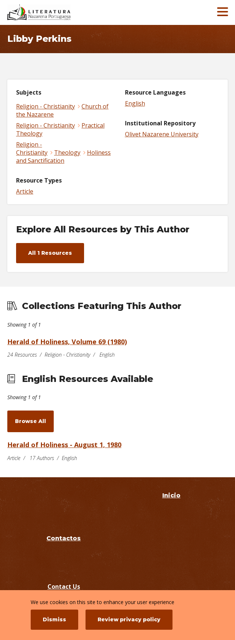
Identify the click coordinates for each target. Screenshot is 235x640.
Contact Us (64, 586)
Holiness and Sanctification (63, 156)
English (135, 103)
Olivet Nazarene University (161, 134)
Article (24, 191)
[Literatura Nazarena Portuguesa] (60, 12)
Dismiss (54, 619)
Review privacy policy (129, 619)
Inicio (171, 495)
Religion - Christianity (45, 106)
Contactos (63, 538)
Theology (67, 152)
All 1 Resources (50, 253)
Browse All (30, 421)
